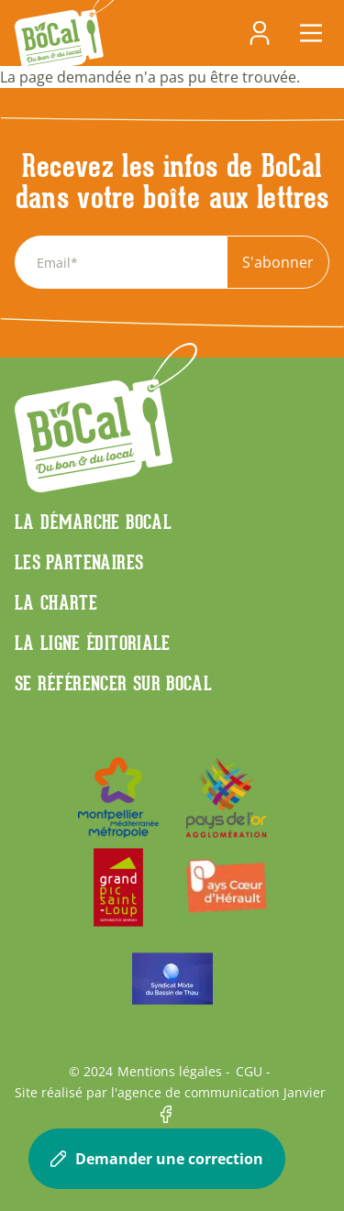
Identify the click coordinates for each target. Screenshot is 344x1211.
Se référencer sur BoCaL (113, 683)
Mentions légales (169, 1071)
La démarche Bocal (93, 521)
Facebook (172, 1114)
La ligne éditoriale (93, 642)
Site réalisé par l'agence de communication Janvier (170, 1092)
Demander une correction (156, 1159)
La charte (56, 602)
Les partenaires (79, 562)
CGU (249, 1071)
